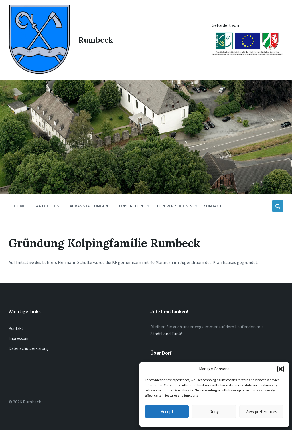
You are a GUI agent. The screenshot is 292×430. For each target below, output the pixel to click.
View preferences (261, 411)
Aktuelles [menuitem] (47, 205)
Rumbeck (96, 39)
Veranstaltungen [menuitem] (89, 205)
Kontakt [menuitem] (212, 205)
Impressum (18, 337)
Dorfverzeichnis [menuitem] (173, 205)
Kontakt (16, 327)
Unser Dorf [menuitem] (131, 205)
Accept (167, 411)
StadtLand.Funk (165, 333)
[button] (280, 369)
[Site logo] (39, 72)
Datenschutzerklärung (29, 347)
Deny (214, 411)
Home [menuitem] (19, 205)
